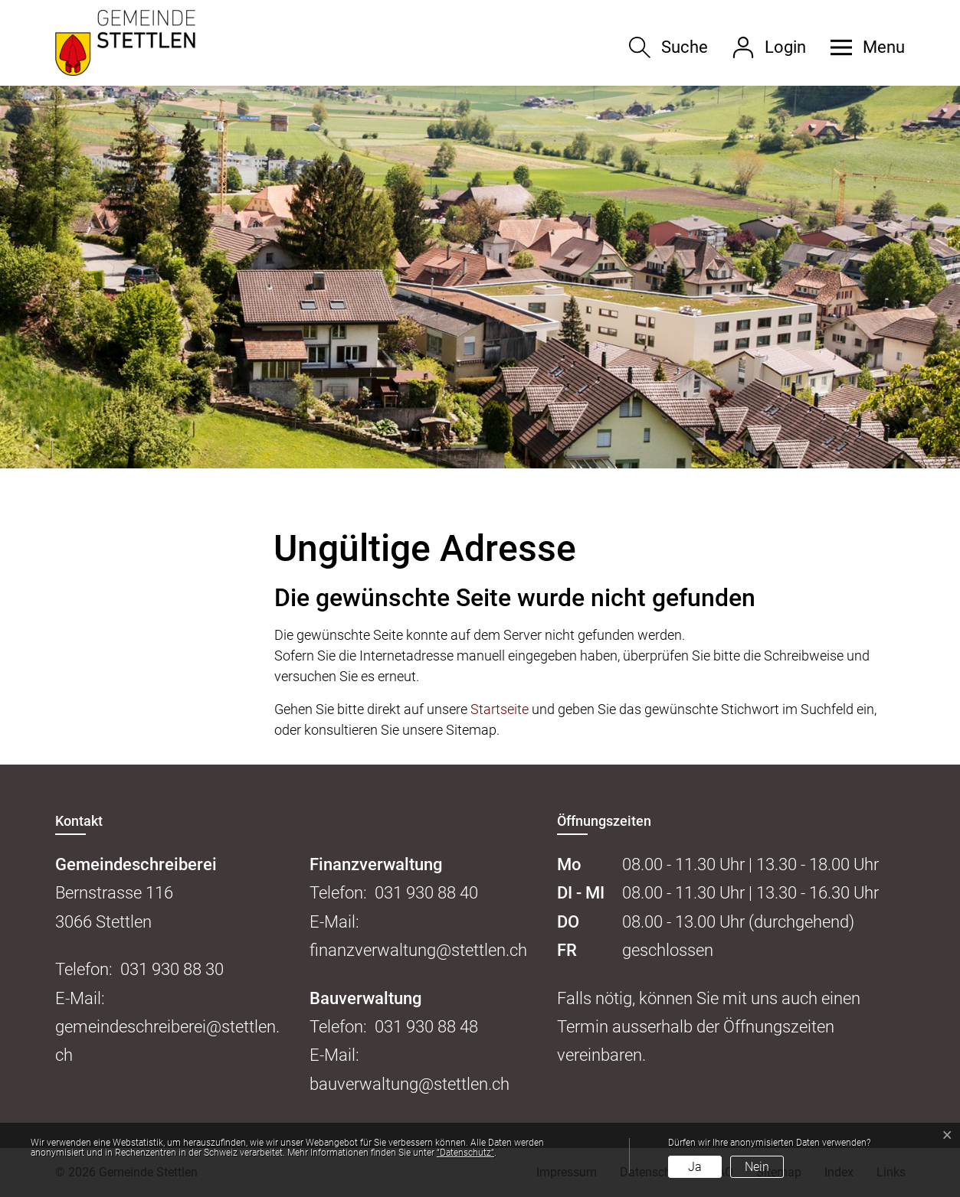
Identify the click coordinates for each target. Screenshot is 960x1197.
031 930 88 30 (172, 969)
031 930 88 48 (426, 1026)
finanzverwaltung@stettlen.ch (418, 950)
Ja (695, 1166)
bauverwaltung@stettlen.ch (409, 1084)
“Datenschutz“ (465, 1152)
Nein (757, 1166)
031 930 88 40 (426, 892)
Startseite (499, 709)
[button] (862, 47)
